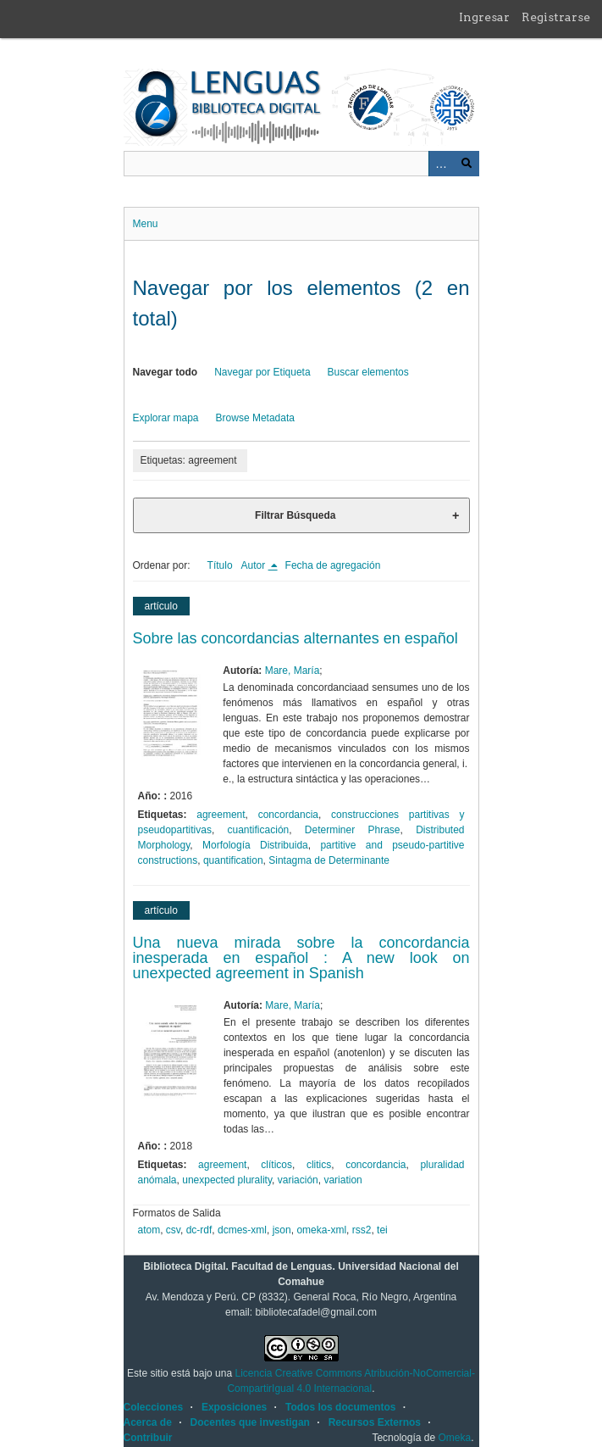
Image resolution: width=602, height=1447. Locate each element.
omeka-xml (321, 1230)
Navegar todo (165, 372)
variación (298, 1180)
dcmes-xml (242, 1230)
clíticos (276, 1165)
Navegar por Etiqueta (262, 372)
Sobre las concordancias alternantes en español (295, 638)
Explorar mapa (166, 418)
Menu (145, 224)
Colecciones (154, 1407)
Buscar (466, 163)
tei (382, 1230)
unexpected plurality (227, 1180)
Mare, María (292, 670)
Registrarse (556, 17)
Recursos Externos (375, 1422)
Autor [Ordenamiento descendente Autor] (254, 565)
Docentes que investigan (250, 1422)
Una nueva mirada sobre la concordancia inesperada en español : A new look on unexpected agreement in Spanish (301, 958)
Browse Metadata (255, 418)
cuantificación (259, 830)
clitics (319, 1165)
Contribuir (148, 1438)
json (282, 1230)
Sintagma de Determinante (328, 860)
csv (173, 1230)
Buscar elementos (368, 372)
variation (342, 1180)
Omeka (454, 1438)
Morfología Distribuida (255, 845)
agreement (220, 815)
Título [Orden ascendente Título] (220, 565)
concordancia (288, 815)
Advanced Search (441, 163)
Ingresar (484, 17)
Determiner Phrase (352, 830)
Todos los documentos (340, 1407)
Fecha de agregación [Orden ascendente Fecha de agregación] (333, 565)
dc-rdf (199, 1230)
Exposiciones (234, 1407)
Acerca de (148, 1422)
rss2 (362, 1230)
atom (149, 1230)
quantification (233, 860)
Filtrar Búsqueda (295, 515)
